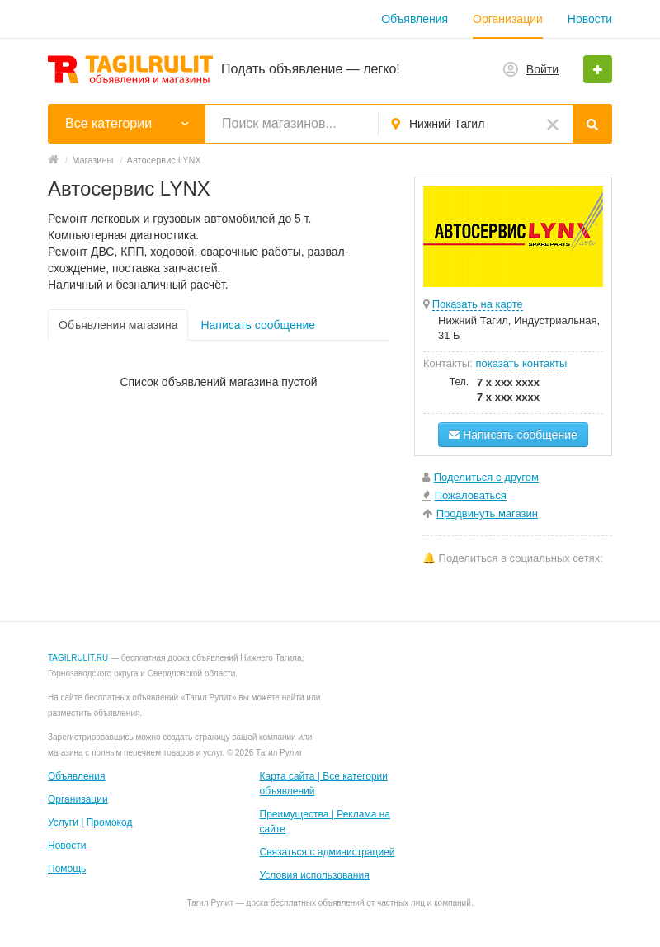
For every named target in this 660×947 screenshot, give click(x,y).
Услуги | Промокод (90, 822)
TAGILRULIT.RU (78, 657)
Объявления (414, 19)
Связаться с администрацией (327, 852)
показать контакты (521, 363)
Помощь (67, 868)
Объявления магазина (118, 325)
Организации (508, 19)
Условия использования (315, 875)
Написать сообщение (257, 325)
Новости (590, 19)
